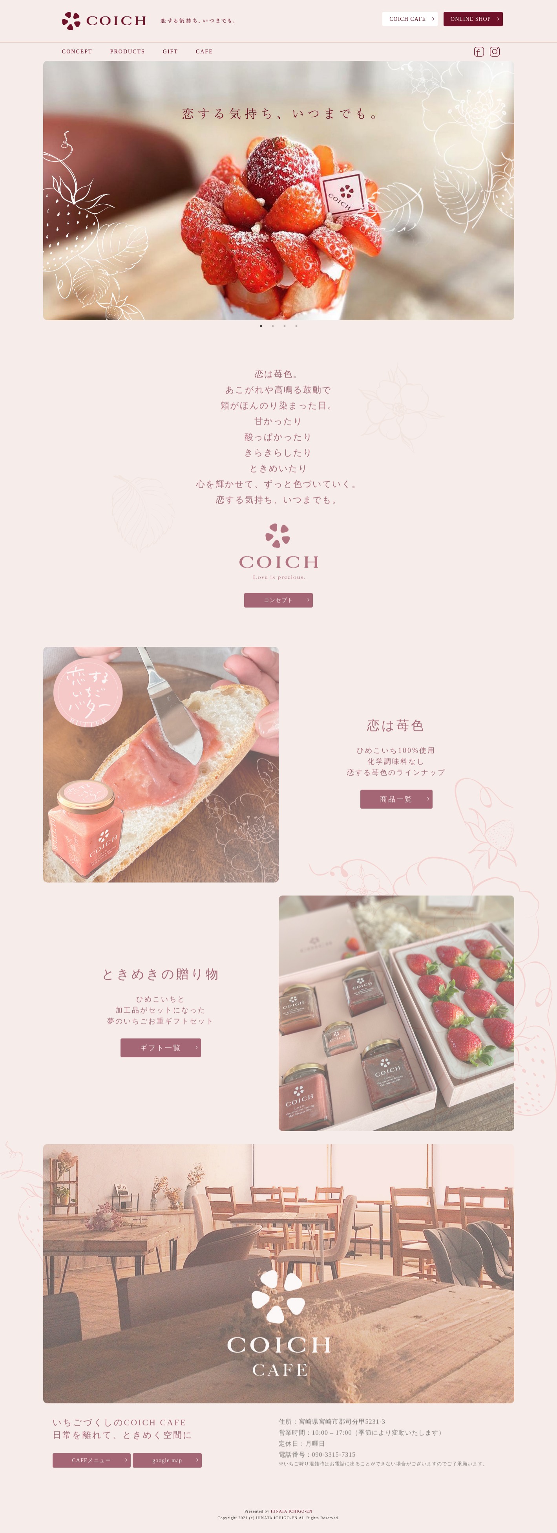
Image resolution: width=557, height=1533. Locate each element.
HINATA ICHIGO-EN (291, 1511)
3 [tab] (285, 327)
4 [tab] (296, 327)
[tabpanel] (278, 191)
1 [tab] (261, 327)
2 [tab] (273, 327)
